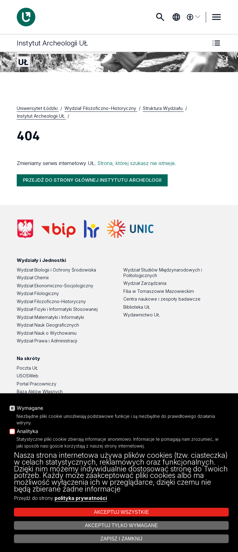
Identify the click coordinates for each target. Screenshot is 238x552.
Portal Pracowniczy (36, 383)
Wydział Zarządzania (144, 283)
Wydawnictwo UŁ (141, 314)
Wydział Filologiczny (38, 293)
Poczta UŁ (27, 368)
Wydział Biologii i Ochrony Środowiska (56, 269)
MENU (216, 17)
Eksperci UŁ (29, 407)
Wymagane (30, 451)
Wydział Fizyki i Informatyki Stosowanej (57, 309)
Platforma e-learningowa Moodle (51, 399)
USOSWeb (27, 375)
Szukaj (160, 17)
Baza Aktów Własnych (40, 391)
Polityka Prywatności (38, 415)
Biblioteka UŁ (136, 307)
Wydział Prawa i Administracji (47, 340)
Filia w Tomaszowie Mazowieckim (158, 291)
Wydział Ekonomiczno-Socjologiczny (55, 285)
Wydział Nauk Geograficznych (48, 325)
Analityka (27, 474)
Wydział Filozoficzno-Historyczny (51, 301)
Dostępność (29, 423)
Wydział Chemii (33, 277)
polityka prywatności (81, 541)
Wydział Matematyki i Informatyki (50, 317)
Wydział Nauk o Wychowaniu (47, 333)
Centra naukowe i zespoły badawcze (162, 299)
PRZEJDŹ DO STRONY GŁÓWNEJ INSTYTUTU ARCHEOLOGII (92, 180)
